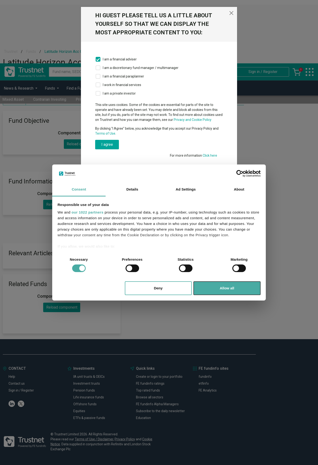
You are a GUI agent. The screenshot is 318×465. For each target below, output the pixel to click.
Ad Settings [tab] (186, 189)
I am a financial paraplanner (123, 76)
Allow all (227, 288)
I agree (107, 144)
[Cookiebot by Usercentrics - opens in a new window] (240, 173)
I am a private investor (119, 93)
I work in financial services (122, 84)
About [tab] (239, 189)
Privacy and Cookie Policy (192, 120)
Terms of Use (105, 133)
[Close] (231, 13)
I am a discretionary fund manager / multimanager (140, 67)
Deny (158, 288)
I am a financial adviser (120, 59)
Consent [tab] (79, 189)
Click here (210, 155)
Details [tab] (132, 189)
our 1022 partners (87, 212)
